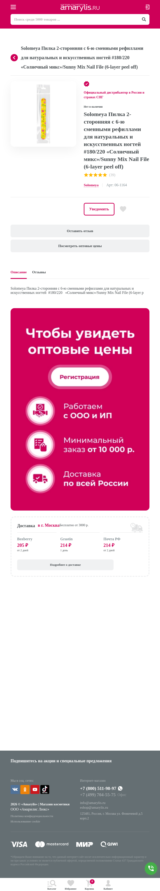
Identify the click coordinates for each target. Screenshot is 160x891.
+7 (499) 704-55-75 (98, 799)
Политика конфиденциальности (33, 820)
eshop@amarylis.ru (94, 812)
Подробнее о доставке (43, 567)
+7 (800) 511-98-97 (102, 792)
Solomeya (91, 185)
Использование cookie (26, 825)
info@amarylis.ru (93, 807)
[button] (72, 86)
